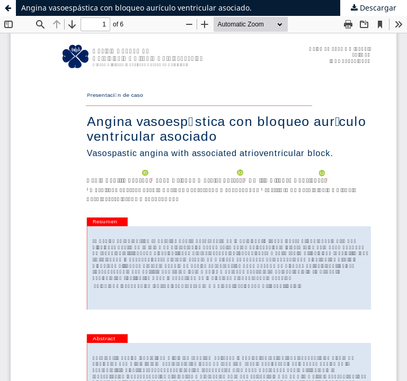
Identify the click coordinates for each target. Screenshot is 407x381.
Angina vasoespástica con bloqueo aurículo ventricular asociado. (136, 8)
